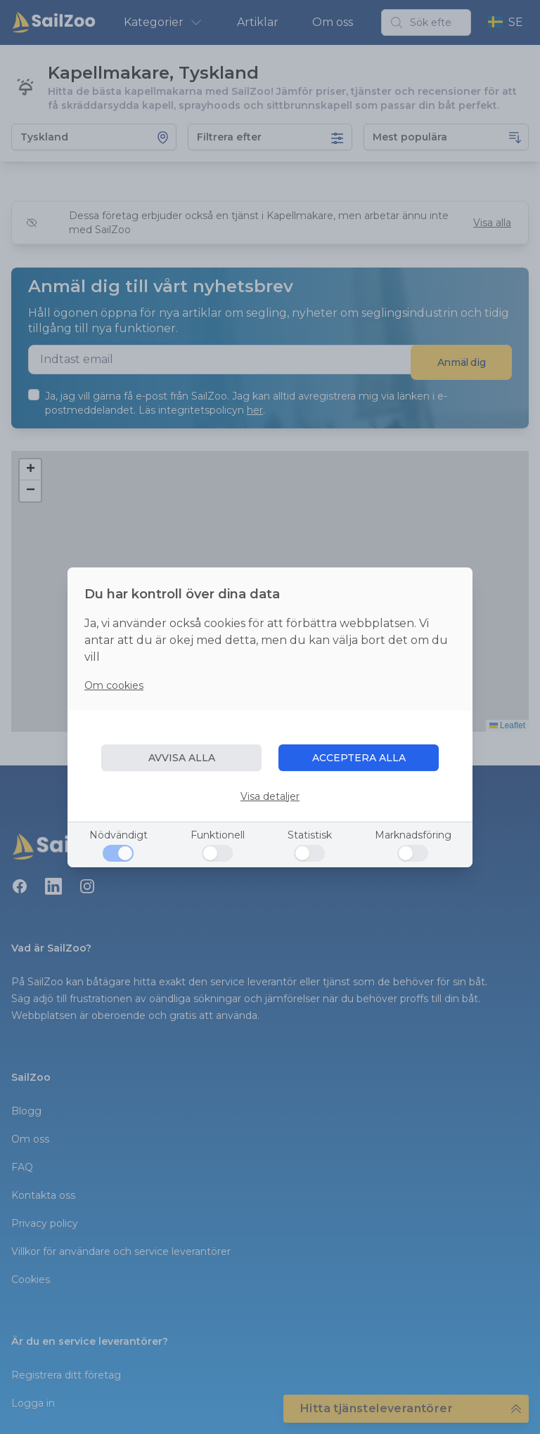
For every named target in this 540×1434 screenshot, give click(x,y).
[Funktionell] (217, 853)
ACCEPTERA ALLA (359, 757)
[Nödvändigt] (118, 853)
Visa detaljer (270, 796)
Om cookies (113, 685)
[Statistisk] (309, 853)
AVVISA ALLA (181, 757)
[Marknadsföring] (412, 853)
